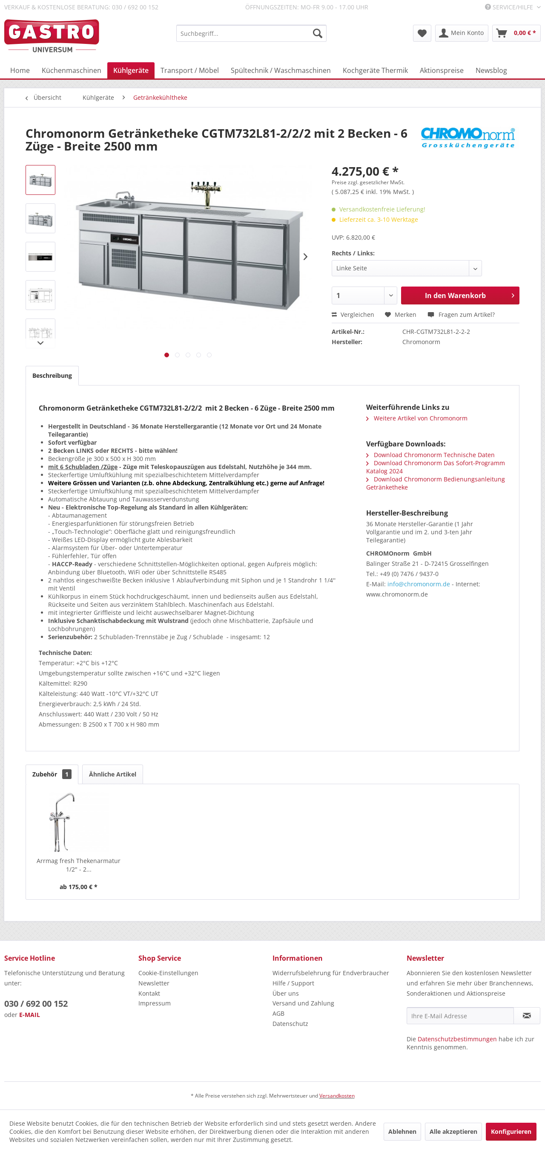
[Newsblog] (491, 70)
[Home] (20, 70)
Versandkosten (337, 1095)
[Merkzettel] (422, 33)
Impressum (154, 1003)
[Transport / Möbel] (190, 70)
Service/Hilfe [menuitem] (510, 7)
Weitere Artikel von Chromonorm (417, 418)
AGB (278, 1013)
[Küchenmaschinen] (71, 70)
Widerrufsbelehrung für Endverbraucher (330, 973)
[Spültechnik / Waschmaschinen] (281, 70)
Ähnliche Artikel (112, 774)
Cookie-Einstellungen (168, 973)
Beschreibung (52, 375)
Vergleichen (353, 314)
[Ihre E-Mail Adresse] (460, 1015)
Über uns (285, 993)
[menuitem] (251, 33)
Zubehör (52, 774)
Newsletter (153, 983)
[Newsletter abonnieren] (526, 1015)
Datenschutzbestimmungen (457, 1039)
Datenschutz (290, 1024)
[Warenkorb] (516, 33)
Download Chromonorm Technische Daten (430, 455)
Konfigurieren (511, 1131)
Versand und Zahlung (303, 1003)
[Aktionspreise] (442, 70)
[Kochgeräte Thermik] (375, 70)
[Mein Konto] (461, 33)
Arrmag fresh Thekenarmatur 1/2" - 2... (78, 865)
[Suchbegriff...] (251, 33)
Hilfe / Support (293, 983)
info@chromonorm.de (418, 584)
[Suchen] (318, 33)
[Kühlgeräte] (131, 70)
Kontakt (149, 993)
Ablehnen (402, 1131)
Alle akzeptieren (453, 1131)
